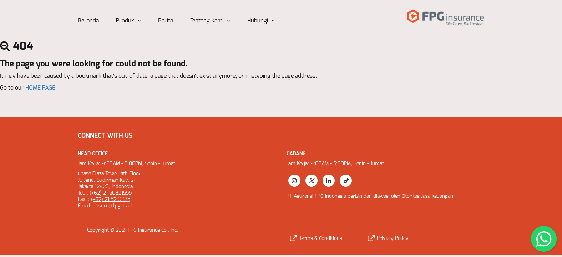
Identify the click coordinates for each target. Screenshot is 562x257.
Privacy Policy (388, 238)
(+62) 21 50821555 (111, 193)
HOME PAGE (40, 88)
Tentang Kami (210, 21)
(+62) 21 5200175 (110, 199)
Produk (128, 21)
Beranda (88, 21)
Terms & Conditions (316, 238)
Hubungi (261, 21)
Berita (165, 21)
